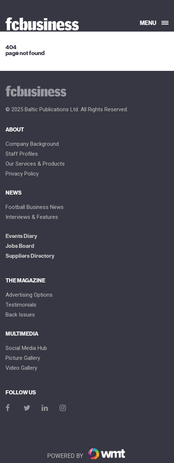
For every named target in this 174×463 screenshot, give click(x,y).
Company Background (32, 144)
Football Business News (35, 207)
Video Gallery (21, 368)
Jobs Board (20, 246)
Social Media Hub (26, 348)
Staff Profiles (22, 154)
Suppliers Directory (30, 256)
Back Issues (20, 315)
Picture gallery (23, 358)
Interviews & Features (32, 217)
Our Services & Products (35, 164)
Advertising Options (29, 295)
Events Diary (21, 236)
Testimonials (21, 305)
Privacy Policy (22, 174)
